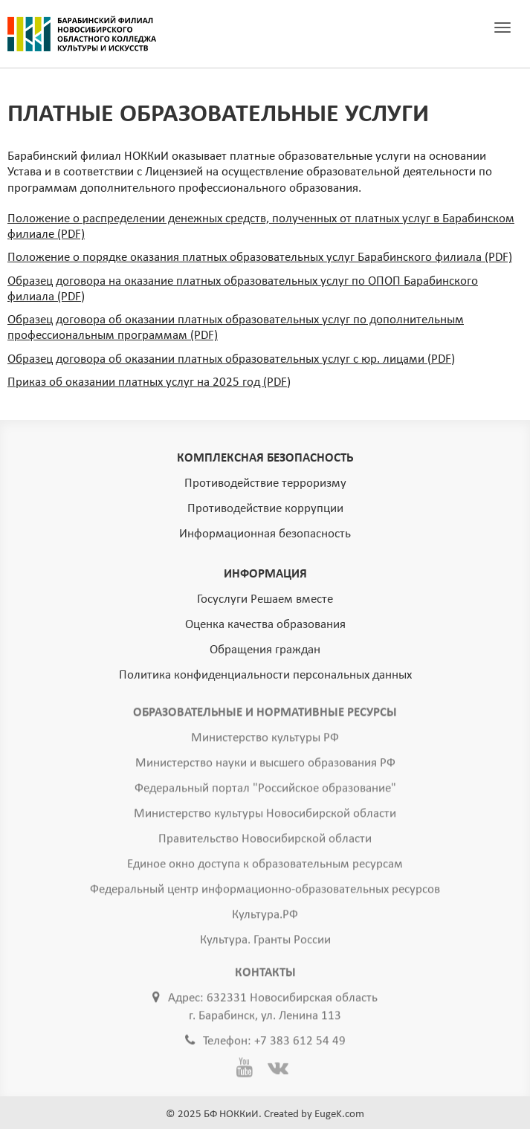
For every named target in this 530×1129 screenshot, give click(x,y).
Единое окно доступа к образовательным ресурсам (265, 866)
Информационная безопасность (265, 534)
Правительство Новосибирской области (265, 841)
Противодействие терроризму (265, 483)
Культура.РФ (265, 916)
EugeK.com (339, 1114)
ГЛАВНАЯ (81, 34)
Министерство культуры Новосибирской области (265, 815)
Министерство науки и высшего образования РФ (265, 765)
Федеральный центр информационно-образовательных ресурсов (265, 891)
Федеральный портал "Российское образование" (265, 790)
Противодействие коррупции (265, 508)
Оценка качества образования (265, 624)
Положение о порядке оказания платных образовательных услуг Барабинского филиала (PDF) (259, 257)
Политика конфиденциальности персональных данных (265, 675)
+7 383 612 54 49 (300, 1043)
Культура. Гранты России (265, 942)
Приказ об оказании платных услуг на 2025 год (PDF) (149, 382)
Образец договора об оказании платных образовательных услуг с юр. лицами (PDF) (231, 359)
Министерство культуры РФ (265, 740)
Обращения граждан (265, 650)
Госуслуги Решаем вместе (265, 599)
